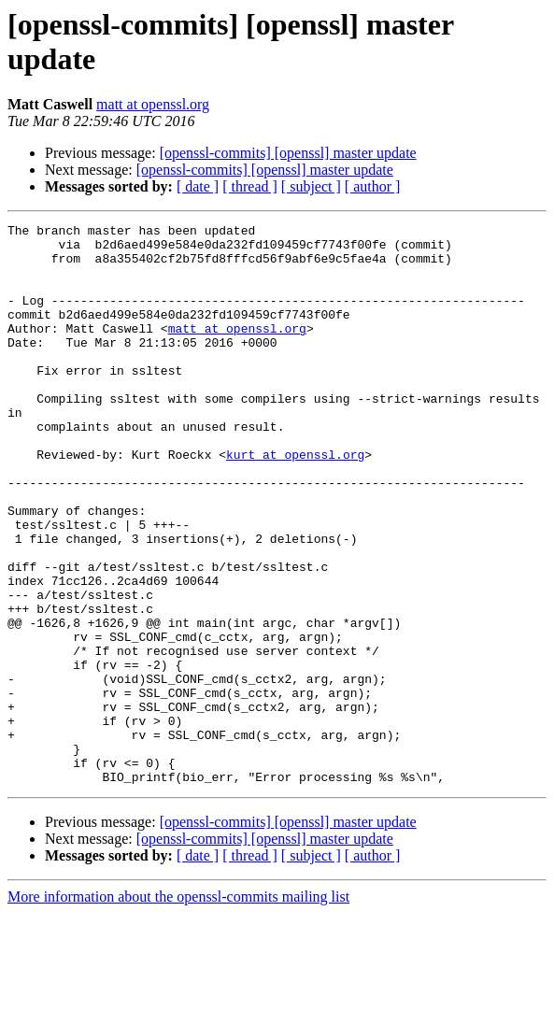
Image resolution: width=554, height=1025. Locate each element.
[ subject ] (311, 186)
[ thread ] (249, 186)
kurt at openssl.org (295, 501)
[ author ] (373, 186)
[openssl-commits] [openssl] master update (288, 153)
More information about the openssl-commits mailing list (178, 1009)
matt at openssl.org (152, 104)
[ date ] (198, 186)
